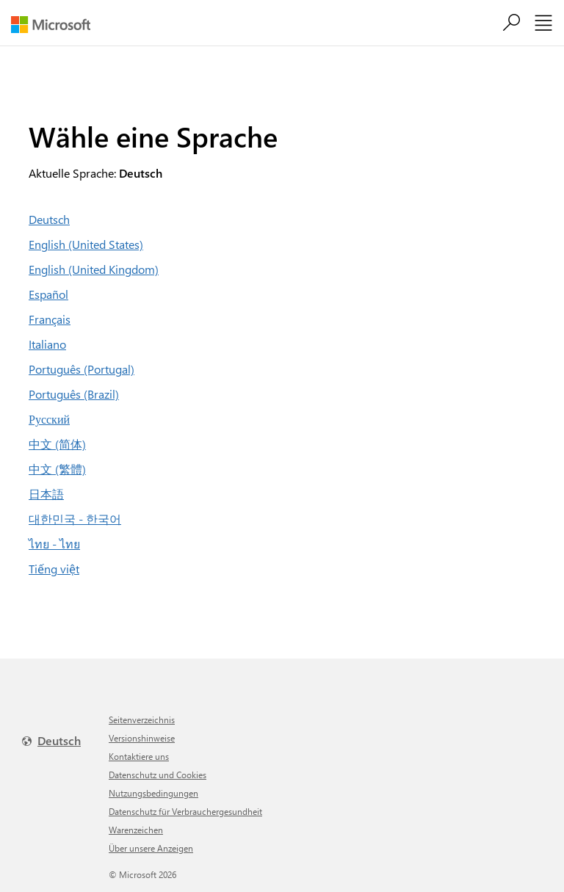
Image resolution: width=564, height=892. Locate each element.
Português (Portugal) (81, 369)
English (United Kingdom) (94, 269)
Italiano (47, 344)
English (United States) (86, 244)
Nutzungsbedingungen (153, 793)
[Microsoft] (56, 25)
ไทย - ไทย (54, 543)
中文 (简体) (57, 444)
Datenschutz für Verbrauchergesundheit (185, 811)
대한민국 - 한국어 (75, 518)
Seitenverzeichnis (142, 719)
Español (48, 294)
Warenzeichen (136, 829)
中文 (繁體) (57, 468)
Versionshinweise (142, 738)
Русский (49, 419)
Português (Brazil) (74, 394)
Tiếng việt (54, 568)
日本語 (46, 493)
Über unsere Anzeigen (151, 848)
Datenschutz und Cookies (157, 774)
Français (49, 319)
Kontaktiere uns (139, 756)
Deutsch (49, 219)
